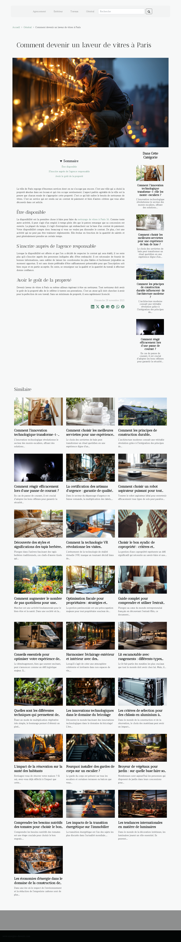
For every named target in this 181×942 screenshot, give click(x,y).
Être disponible (69, 166)
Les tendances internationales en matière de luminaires (140, 825)
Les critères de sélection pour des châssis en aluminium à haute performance (140, 714)
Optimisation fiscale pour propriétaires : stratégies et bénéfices (86, 602)
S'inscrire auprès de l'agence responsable (69, 171)
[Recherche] (121, 11)
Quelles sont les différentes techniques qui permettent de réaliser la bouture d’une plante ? (36, 716)
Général (90, 11)
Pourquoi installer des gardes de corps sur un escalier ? (90, 768)
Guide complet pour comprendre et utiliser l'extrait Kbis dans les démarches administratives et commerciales (142, 604)
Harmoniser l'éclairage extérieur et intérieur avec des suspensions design (90, 658)
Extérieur (58, 11)
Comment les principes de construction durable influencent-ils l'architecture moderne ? (150, 290)
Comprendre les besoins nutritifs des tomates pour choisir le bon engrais (38, 827)
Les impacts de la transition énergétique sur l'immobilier (87, 825)
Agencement (39, 11)
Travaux (74, 11)
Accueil (16, 27)
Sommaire (71, 160)
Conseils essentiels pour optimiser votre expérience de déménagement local (36, 658)
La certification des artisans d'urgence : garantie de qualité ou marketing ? (89, 490)
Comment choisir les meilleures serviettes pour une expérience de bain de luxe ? (150, 239)
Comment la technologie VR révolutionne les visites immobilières (87, 546)
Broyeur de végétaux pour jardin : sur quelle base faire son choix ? (142, 770)
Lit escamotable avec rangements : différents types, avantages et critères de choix (140, 658)
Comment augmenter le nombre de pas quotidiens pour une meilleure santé (38, 602)
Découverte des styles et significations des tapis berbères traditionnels (38, 546)
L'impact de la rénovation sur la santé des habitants (38, 768)
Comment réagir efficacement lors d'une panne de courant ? (150, 344)
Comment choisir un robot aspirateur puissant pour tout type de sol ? (140, 490)
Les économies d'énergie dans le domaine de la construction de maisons (38, 883)
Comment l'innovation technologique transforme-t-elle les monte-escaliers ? (150, 190)
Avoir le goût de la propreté (69, 176)
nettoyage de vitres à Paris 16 (93, 219)
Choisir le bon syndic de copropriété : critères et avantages (136, 546)
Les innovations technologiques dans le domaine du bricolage (90, 712)
